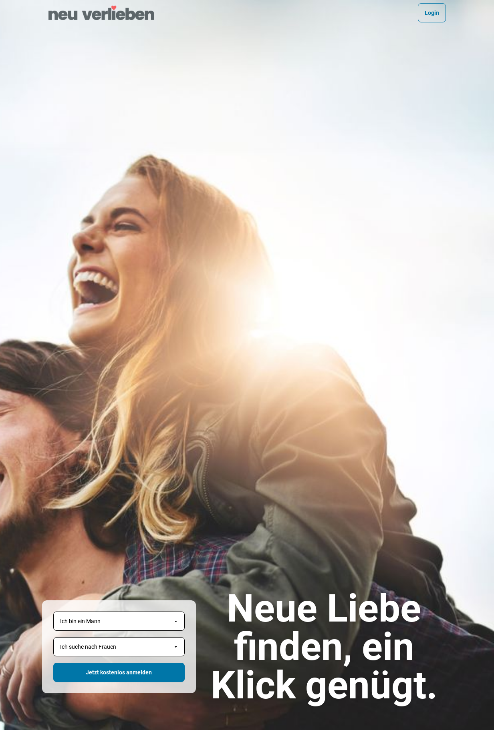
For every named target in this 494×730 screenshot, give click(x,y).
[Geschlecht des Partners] (119, 646)
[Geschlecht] (119, 621)
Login (432, 13)
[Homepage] (101, 13)
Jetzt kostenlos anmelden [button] (119, 672)
